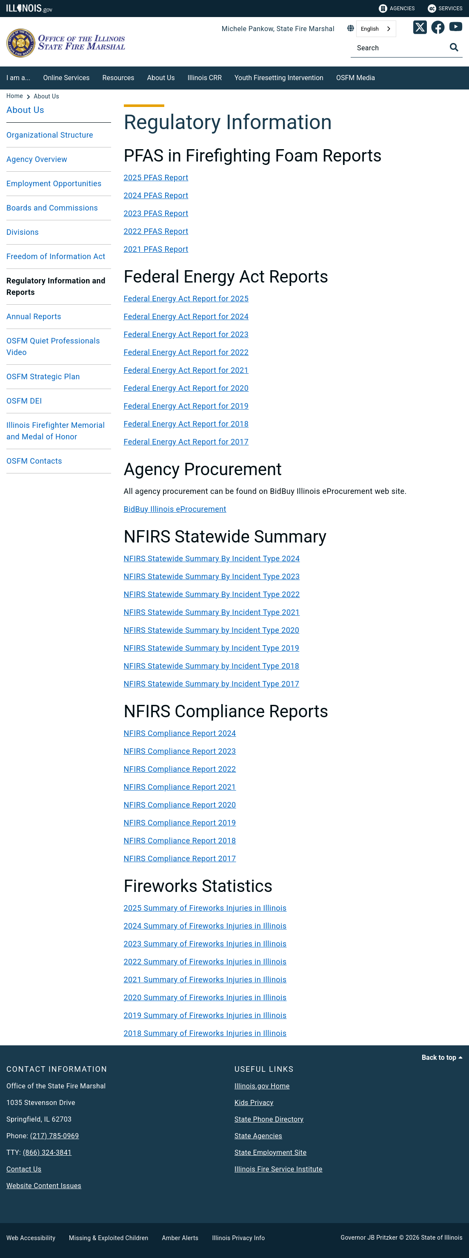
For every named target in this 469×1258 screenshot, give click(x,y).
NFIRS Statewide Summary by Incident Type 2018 (212, 665)
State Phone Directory (268, 1119)
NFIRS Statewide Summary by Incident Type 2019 (212, 647)
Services (445, 8)
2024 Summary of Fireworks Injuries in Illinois (205, 925)
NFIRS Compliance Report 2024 (180, 733)
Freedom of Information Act (56, 256)
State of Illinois (442, 1237)
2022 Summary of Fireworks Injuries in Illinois (205, 961)
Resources (118, 78)
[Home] (15, 96)
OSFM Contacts (34, 460)
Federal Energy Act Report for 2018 (186, 423)
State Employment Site (270, 1152)
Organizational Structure (49, 134)
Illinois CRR (205, 78)
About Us (161, 78)
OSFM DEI (24, 400)
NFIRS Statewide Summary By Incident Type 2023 (212, 576)
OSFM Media (355, 78)
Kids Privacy (253, 1103)
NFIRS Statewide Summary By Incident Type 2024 (212, 558)
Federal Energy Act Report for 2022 (186, 352)
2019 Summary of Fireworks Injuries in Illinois (205, 1015)
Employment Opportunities (54, 183)
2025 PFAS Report (156, 177)
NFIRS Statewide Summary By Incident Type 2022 (212, 594)
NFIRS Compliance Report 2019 (180, 822)
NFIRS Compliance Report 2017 (180, 858)
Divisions (22, 232)
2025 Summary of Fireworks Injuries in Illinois (205, 907)
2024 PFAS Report (156, 195)
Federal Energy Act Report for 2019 (186, 405)
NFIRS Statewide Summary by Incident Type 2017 (212, 683)
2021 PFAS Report (156, 249)
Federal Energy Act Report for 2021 (186, 370)
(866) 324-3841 (47, 1152)
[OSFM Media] (381, 76)
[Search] (407, 48)
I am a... (18, 78)
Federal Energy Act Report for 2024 (186, 316)
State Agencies (258, 1136)
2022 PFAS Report (156, 231)
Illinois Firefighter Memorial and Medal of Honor (55, 431)
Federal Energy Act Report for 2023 (186, 334)
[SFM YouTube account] (456, 29)
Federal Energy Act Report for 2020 (186, 388)
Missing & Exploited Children (108, 1238)
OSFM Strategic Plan (43, 376)
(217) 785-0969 (54, 1136)
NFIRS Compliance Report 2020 (180, 804)
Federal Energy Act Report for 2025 (186, 298)
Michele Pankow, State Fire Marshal (278, 29)
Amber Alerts (180, 1238)
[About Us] (46, 96)
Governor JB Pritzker (369, 1237)
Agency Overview (36, 159)
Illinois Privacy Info (238, 1238)
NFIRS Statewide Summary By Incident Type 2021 (212, 612)
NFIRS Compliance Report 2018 (180, 840)
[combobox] (376, 28)
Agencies (397, 8)
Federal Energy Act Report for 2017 (186, 441)
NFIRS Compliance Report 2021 (180, 786)
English (370, 29)
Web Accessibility (30, 1238)
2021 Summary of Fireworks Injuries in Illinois (205, 979)
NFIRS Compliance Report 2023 (180, 751)
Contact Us (23, 1169)
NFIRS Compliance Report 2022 (180, 769)
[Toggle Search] (454, 47)
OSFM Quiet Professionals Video (53, 346)
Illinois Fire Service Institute (278, 1169)
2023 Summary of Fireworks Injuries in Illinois (205, 943)
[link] (420, 29)
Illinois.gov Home (262, 1086)
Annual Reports (33, 316)
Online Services (66, 78)
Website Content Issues (43, 1186)
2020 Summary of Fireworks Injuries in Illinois (205, 997)
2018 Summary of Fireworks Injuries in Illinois (205, 1033)
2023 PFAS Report (156, 213)
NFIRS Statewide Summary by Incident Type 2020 (212, 630)
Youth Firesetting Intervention (278, 78)
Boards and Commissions (52, 207)
